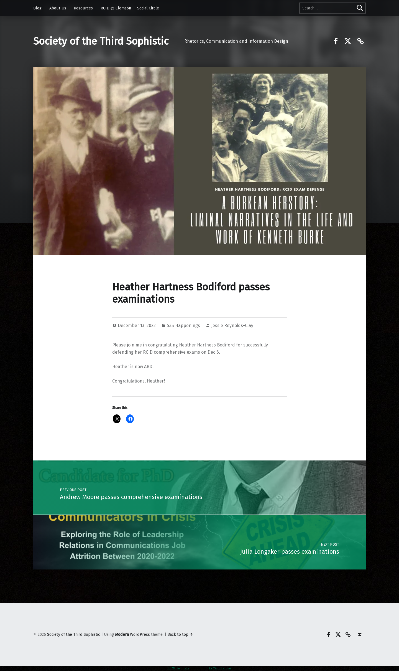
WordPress (140, 634)
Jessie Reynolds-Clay (232, 325)
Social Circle (148, 8)
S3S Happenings (183, 325)
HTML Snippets (178, 668)
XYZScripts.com (220, 668)
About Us (57, 8)
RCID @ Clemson (116, 8)
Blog (37, 8)
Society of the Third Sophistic (100, 41)
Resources (83, 8)
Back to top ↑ (180, 634)
